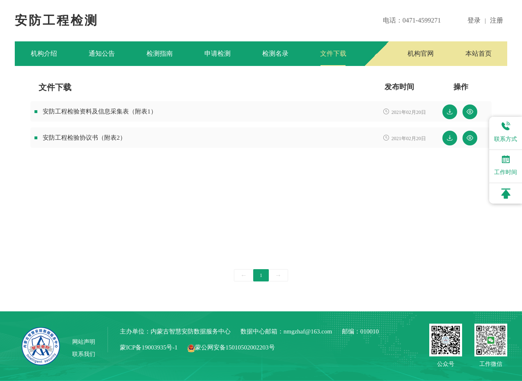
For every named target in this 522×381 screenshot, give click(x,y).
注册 (496, 20)
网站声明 (83, 342)
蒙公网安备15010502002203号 (231, 347)
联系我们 (83, 354)
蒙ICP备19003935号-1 (149, 347)
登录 (474, 20)
